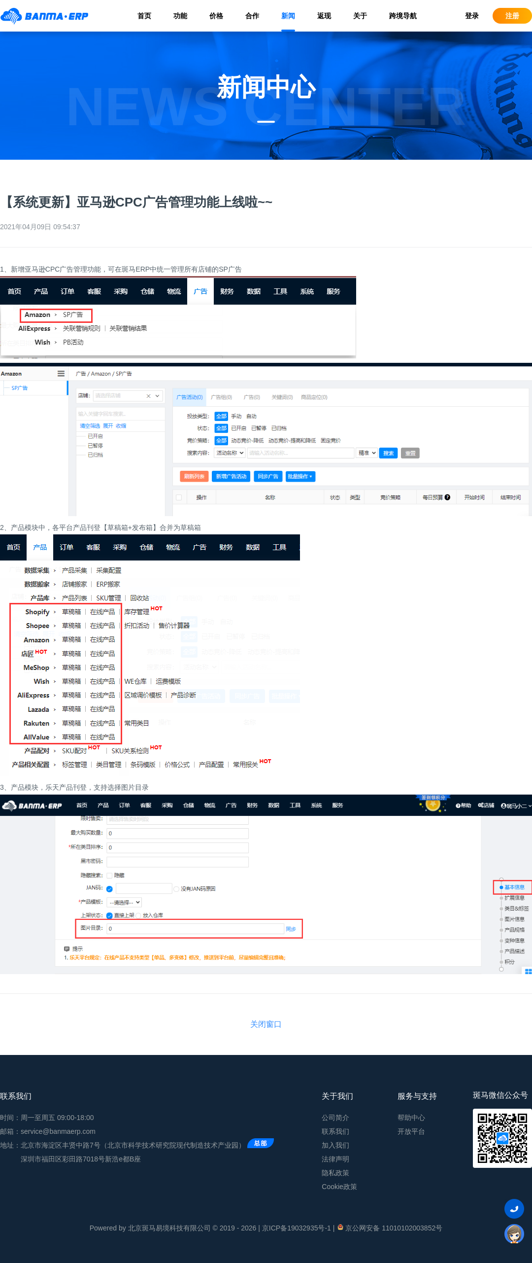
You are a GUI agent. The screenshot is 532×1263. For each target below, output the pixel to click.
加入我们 (335, 1145)
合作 (252, 16)
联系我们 (335, 1131)
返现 (324, 16)
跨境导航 (403, 16)
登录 (472, 16)
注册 (512, 16)
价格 (216, 16)
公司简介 (335, 1118)
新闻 (288, 16)
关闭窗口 (266, 1024)
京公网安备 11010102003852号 (389, 1227)
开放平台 (411, 1131)
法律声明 (335, 1159)
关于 (360, 16)
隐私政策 (335, 1173)
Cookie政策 (339, 1187)
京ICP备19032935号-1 (296, 1228)
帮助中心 (411, 1118)
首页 (144, 16)
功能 (180, 16)
